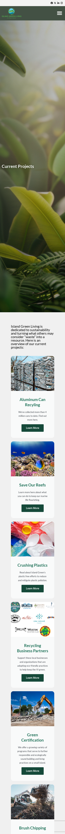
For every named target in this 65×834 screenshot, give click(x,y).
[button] (59, 13)
